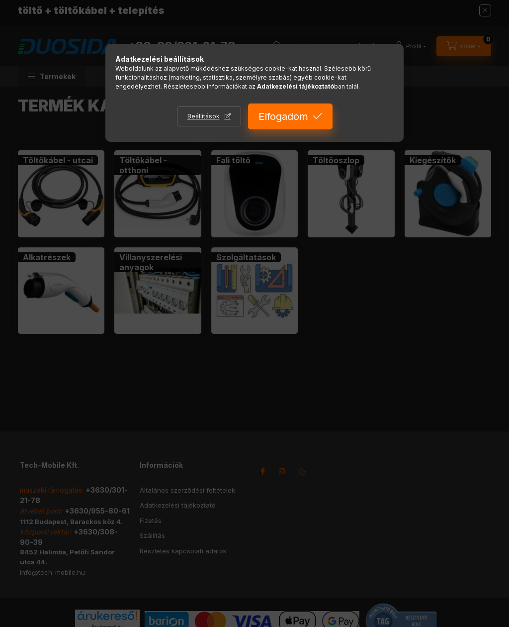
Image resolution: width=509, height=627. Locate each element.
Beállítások (203, 116)
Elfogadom (283, 116)
